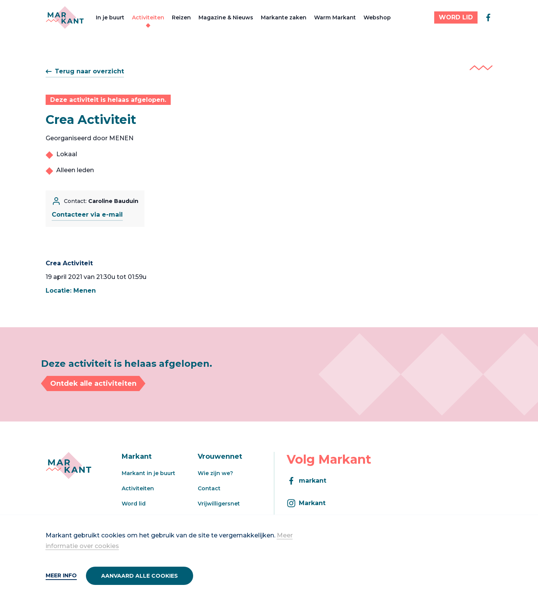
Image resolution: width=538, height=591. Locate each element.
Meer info (61, 575)
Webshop (377, 17)
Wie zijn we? (215, 473)
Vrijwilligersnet (219, 503)
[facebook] (488, 17)
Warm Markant (335, 17)
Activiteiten (148, 17)
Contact (209, 488)
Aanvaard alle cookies (139, 575)
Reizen (181, 17)
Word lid (134, 503)
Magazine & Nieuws (225, 17)
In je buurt (110, 17)
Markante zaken (283, 17)
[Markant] (65, 17)
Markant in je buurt (148, 473)
